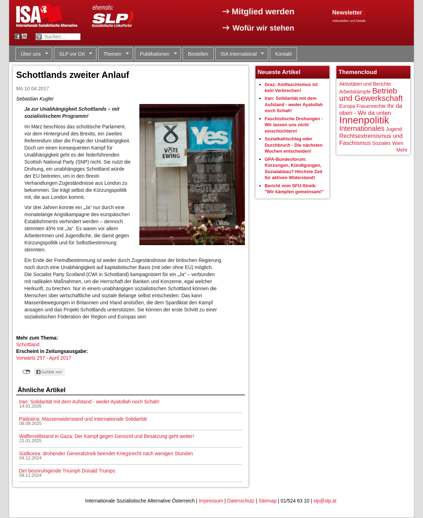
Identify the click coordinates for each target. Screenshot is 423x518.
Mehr (402, 150)
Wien (397, 143)
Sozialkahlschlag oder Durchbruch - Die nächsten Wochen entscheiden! (294, 145)
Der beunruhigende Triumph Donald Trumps (67, 471)
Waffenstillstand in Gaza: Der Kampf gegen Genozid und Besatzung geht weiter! (106, 436)
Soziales (381, 143)
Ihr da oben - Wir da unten (370, 109)
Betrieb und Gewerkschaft (371, 94)
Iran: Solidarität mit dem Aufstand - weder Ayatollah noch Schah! (89, 401)
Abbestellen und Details (349, 21)
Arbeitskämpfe (355, 92)
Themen (113, 54)
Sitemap (268, 501)
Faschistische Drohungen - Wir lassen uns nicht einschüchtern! (294, 125)
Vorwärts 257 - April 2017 (43, 358)
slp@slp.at (325, 501)
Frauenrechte (371, 106)
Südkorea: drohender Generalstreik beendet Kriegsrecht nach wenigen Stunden (106, 453)
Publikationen (156, 54)
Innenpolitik (364, 120)
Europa (347, 106)
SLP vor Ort (73, 54)
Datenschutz (240, 501)
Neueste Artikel (279, 72)
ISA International (239, 54)
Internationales (362, 128)
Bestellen (198, 54)
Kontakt (283, 54)
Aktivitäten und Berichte (365, 84)
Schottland (27, 344)
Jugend (394, 129)
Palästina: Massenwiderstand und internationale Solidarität (83, 419)
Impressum (211, 501)
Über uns (31, 54)
